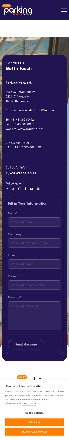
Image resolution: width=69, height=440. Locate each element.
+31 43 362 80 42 (21, 173)
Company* (15, 235)
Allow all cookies (34, 431)
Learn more (29, 403)
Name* (12, 214)
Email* (12, 256)
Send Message (26, 345)
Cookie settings (34, 413)
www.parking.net (31, 129)
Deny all (34, 422)
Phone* (13, 277)
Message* (14, 298)
